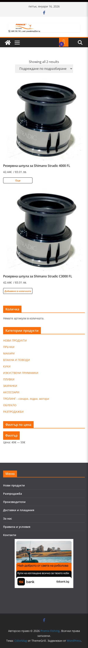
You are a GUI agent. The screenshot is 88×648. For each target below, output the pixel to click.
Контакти (9, 535)
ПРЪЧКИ (8, 347)
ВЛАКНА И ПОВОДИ (16, 360)
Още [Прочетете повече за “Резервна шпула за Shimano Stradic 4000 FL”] (18, 180)
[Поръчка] (44, 69)
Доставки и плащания (18, 510)
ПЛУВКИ (8, 379)
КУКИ (7, 366)
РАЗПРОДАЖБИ (13, 412)
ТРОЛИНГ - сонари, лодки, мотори (26, 399)
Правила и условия (16, 527)
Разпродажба (12, 493)
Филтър (11, 435)
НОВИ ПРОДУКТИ (15, 340)
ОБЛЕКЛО (9, 405)
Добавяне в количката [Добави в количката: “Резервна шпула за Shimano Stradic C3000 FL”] (17, 291)
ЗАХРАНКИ (10, 386)
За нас (7, 518)
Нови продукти (14, 485)
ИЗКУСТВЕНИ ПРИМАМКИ (20, 373)
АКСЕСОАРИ (11, 392)
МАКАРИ (9, 353)
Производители (14, 502)
